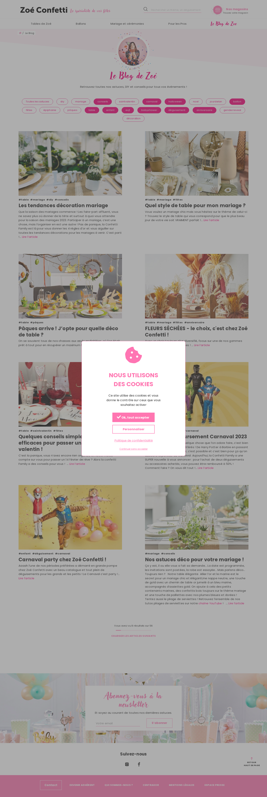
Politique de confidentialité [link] (133, 440)
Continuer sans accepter (133, 449)
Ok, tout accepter (133, 417)
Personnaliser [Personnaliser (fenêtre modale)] (133, 429)
